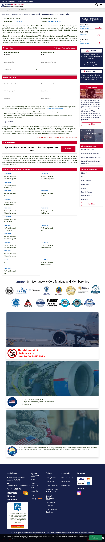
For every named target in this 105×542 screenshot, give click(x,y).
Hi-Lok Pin (84, 173)
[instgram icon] (79, 492)
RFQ (98, 27)
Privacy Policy (50, 478)
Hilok (83, 177)
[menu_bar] (101, 5)
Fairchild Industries (84, 26)
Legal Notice (65, 482)
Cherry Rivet (85, 184)
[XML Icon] (40, 499)
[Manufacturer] (58, 55)
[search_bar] (96, 5)
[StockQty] (21, 62)
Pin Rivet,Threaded (54, 21)
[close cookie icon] (103, 537)
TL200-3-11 (44, 173)
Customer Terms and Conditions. (55, 108)
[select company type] (21, 91)
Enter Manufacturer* (47, 52)
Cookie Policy (50, 482)
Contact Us (34, 491)
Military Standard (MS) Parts (90, 153)
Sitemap (33, 499)
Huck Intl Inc (83, 41)
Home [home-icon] (4, 10)
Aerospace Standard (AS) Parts (91, 157)
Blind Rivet (84, 199)
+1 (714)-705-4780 (15, 489)
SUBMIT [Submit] (9, 122)
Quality (33, 487)
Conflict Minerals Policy (54, 485)
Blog (32, 495)
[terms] (2, 106)
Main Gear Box (86, 180)
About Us (34, 483)
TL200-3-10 (7, 173)
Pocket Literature (86, 196)
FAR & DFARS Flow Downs (70, 478)
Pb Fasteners (13, 10)
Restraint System (86, 192)
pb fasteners (18, 21)
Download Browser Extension (17, 496)
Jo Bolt (83, 188)
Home (33, 480)
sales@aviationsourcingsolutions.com (91, 65)
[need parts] (21, 69)
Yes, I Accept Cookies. (95, 538)
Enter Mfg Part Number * (12, 52)
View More (91, 124)
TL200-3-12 (7, 191)
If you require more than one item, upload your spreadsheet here (32, 149)
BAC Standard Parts (87, 150)
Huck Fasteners (83, 34)
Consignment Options (68, 485)
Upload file (68, 149)
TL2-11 (6, 259)
